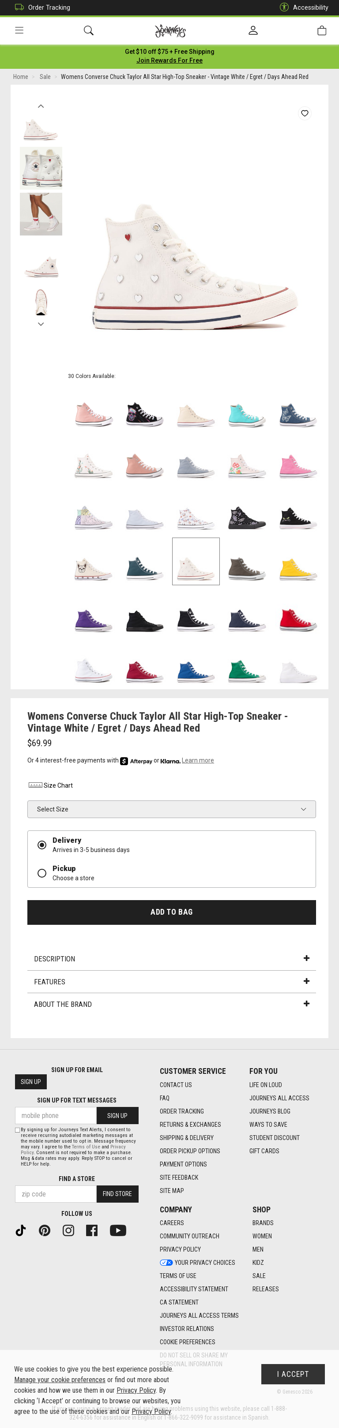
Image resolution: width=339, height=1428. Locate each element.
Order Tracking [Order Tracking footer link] (182, 1111)
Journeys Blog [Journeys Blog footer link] (269, 1111)
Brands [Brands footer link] (263, 1223)
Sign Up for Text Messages (77, 1100)
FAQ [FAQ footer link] (165, 1098)
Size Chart (50, 786)
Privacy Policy (136, 1390)
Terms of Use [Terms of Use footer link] (178, 1276)
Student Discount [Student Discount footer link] (274, 1137)
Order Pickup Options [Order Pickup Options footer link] (190, 1151)
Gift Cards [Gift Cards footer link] (264, 1151)
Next (40, 323)
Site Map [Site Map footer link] (172, 1190)
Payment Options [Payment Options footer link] (183, 1164)
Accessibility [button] (301, 7)
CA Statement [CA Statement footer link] (179, 1302)
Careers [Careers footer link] (172, 1223)
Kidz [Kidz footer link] (258, 1263)
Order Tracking (40, 7)
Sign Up (31, 1082)
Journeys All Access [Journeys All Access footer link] (279, 1098)
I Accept (293, 1374)
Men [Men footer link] (258, 1249)
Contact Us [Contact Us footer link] (176, 1084)
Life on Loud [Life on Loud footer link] (265, 1084)
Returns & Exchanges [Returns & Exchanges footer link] (190, 1124)
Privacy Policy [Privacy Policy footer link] (180, 1249)
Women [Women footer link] (262, 1236)
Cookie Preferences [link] (187, 1342)
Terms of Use (86, 1147)
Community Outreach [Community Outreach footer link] (189, 1236)
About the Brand (171, 1005)
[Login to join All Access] (170, 53)
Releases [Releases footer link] (265, 1289)
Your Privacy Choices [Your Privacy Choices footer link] (197, 1263)
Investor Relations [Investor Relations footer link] (187, 1329)
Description (171, 960)
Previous (40, 105)
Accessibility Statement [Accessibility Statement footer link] (194, 1289)
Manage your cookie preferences (59, 1380)
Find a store (77, 1178)
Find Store (117, 1194)
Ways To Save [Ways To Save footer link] (268, 1124)
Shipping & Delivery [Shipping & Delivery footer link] (187, 1137)
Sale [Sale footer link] (259, 1276)
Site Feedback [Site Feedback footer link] (179, 1177)
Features (171, 983)
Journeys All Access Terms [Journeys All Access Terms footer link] (199, 1316)
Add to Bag (171, 913)
